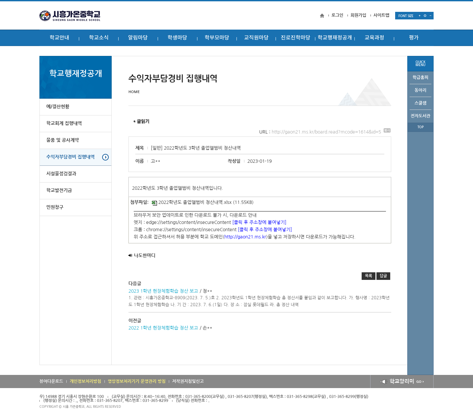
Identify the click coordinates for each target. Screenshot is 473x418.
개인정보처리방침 (85, 381)
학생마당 (177, 38)
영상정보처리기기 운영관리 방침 (137, 381)
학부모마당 (217, 38)
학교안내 (59, 38)
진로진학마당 (295, 38)
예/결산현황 (57, 107)
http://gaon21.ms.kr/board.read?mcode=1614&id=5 (331, 132)
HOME (134, 92)
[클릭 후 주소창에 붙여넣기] (259, 222)
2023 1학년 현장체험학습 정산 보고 (163, 291)
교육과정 (374, 38)
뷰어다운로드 (51, 381)
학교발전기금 (59, 190)
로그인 (337, 15)
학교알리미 (402, 381)
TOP (420, 127)
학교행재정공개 (335, 38)
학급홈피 (420, 77)
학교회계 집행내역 (64, 123)
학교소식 (99, 38)
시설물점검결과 (61, 174)
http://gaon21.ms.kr (245, 236)
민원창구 (54, 207)
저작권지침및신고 (188, 381)
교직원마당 (256, 38)
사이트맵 (381, 15)
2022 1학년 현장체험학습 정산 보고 (163, 328)
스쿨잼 (420, 103)
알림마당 (138, 38)
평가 (414, 38)
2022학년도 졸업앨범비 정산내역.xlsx (192, 202)
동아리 (420, 90)
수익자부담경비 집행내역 (70, 157)
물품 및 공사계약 (62, 140)
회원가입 (358, 15)
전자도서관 (420, 116)
